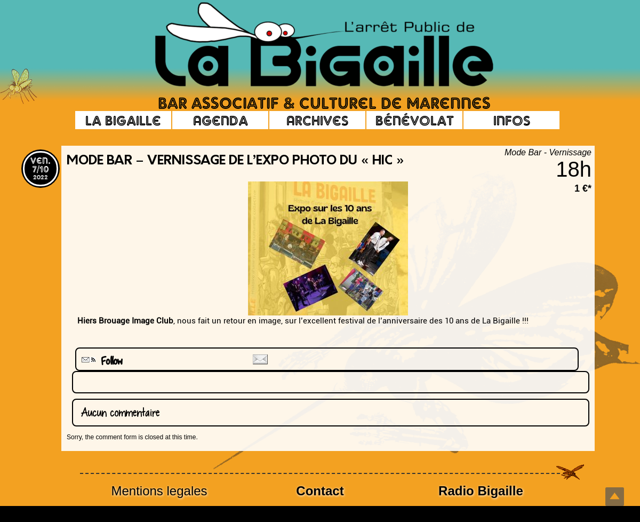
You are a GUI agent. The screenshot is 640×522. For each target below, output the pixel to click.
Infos (511, 120)
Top (614, 496)
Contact (319, 491)
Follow (101, 361)
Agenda (220, 120)
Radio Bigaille (480, 491)
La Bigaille (123, 120)
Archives (317, 120)
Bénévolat (414, 120)
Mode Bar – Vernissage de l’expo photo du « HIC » (235, 161)
